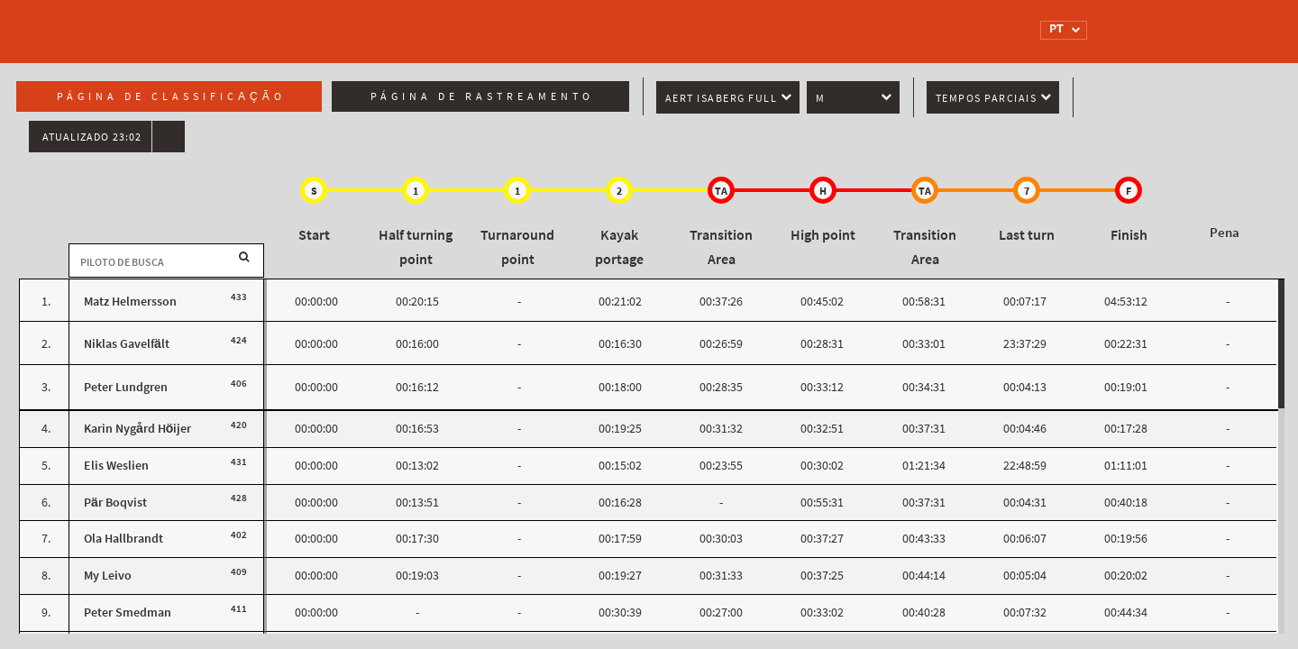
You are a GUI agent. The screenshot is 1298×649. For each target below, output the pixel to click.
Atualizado (92, 137)
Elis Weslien (116, 465)
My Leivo (108, 575)
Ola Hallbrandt (123, 538)
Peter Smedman (127, 612)
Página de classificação (171, 96)
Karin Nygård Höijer (137, 428)
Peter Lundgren (126, 387)
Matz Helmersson (130, 301)
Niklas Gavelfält (126, 343)
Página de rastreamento (482, 96)
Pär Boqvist (115, 502)
